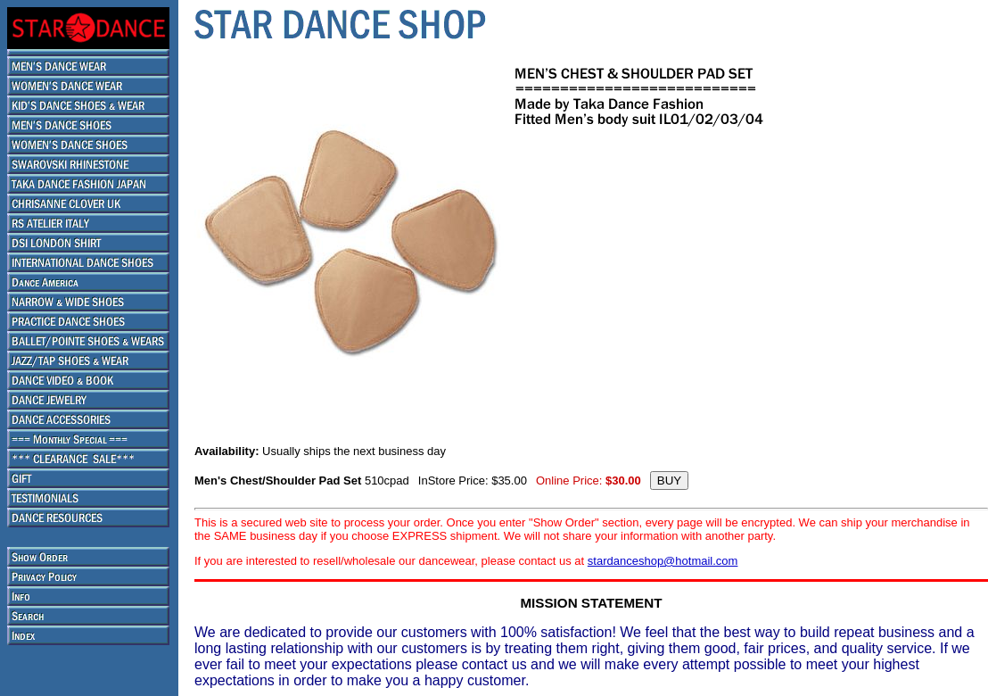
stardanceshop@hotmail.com (663, 561)
